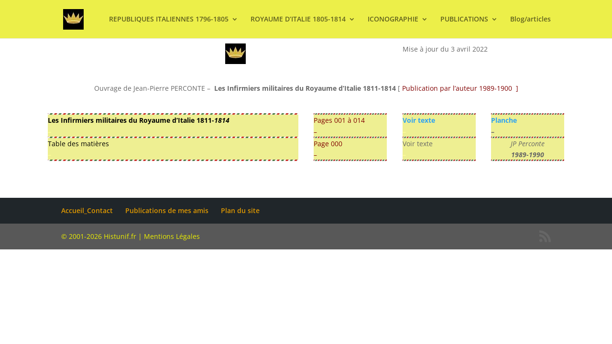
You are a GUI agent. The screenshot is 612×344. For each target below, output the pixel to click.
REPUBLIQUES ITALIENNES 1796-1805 (169, 19)
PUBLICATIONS (464, 19)
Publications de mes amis (166, 210)
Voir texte (419, 120)
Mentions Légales (172, 236)
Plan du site (240, 210)
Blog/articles (530, 19)
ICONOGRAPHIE (393, 19)
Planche (504, 120)
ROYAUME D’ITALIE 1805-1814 (298, 19)
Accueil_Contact (87, 210)
